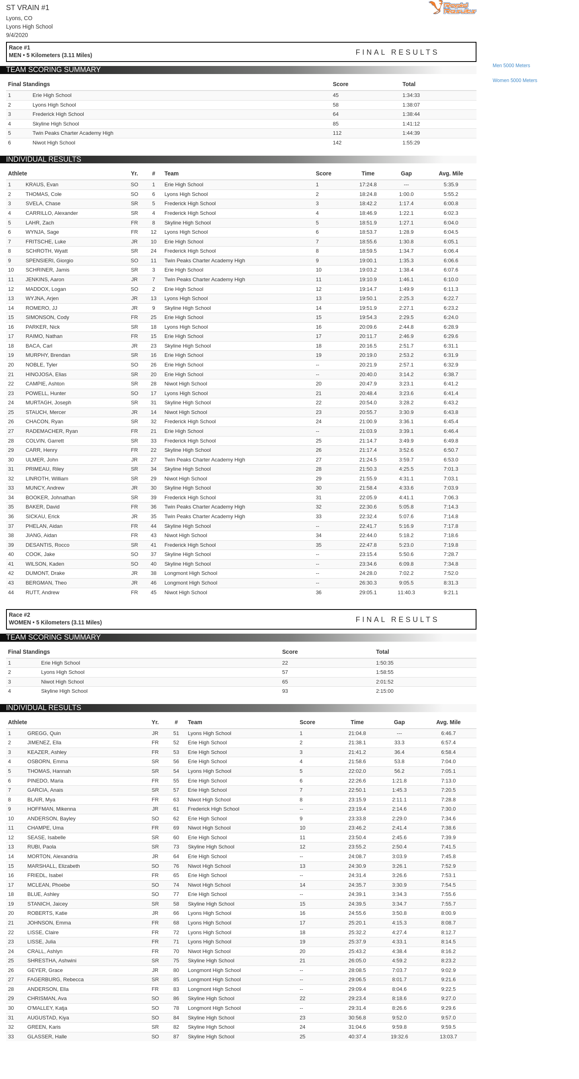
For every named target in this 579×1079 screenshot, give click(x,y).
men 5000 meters (511, 65)
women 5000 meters (515, 80)
